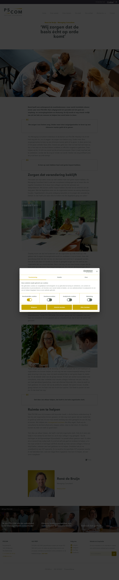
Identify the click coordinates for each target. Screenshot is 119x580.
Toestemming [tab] (32, 277)
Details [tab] (59, 277)
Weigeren (34, 307)
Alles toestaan (85, 307)
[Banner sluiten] (97, 271)
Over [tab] (86, 277)
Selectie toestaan (59, 307)
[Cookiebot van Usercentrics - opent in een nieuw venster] (85, 271)
